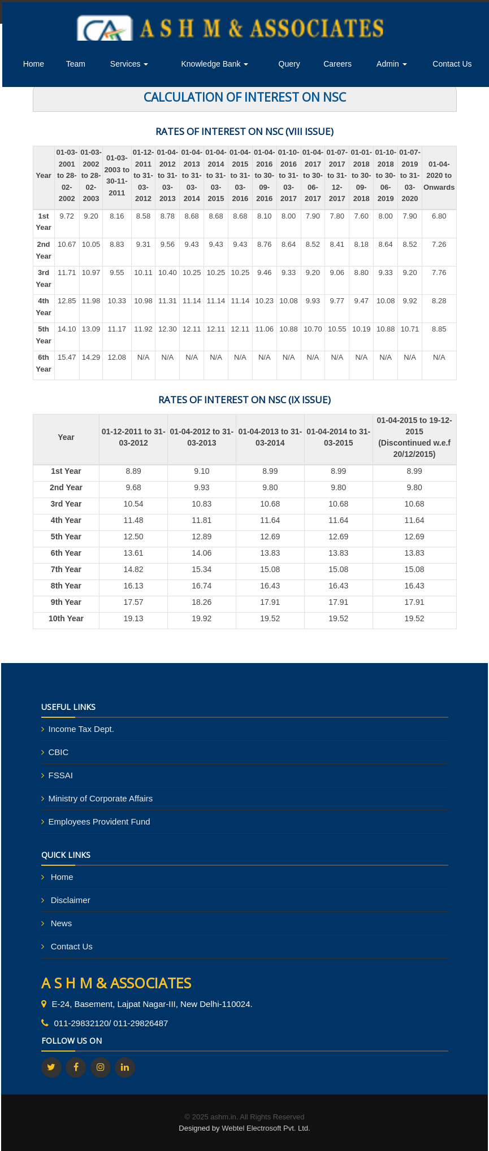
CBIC (59, 752)
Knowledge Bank (214, 63)
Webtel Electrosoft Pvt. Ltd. (266, 1128)
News (61, 923)
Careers (337, 63)
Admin (392, 63)
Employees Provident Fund (99, 821)
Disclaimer (70, 900)
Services (129, 63)
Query (289, 63)
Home (33, 63)
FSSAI (61, 775)
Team (75, 63)
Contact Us (451, 63)
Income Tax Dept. (81, 729)
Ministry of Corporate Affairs (101, 798)
